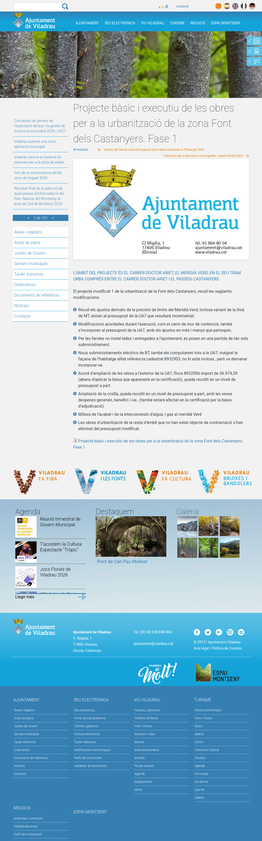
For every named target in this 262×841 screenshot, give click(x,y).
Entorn (199, 742)
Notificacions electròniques (92, 750)
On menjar (202, 774)
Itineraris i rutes (144, 734)
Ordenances (25, 284)
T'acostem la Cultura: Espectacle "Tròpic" (61, 546)
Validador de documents (90, 766)
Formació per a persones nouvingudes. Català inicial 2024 (203, 156)
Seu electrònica (84, 710)
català (218, 6)
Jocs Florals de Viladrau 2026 (55, 571)
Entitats (139, 758)
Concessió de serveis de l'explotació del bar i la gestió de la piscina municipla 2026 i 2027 (40, 126)
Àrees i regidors (28, 232)
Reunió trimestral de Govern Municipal (60, 521)
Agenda (139, 774)
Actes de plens (27, 242)
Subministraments (146, 750)
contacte (182, 6)
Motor (138, 790)
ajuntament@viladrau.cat (153, 644)
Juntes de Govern (30, 253)
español (227, 6)
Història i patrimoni (147, 710)
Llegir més (24, 596)
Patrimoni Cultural (207, 750)
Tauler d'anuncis (28, 274)
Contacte (22, 316)
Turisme (177, 23)
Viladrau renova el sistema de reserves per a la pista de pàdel (39, 160)
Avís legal (201, 648)
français (244, 6)
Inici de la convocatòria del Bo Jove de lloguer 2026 (38, 175)
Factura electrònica (87, 734)
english (235, 6)
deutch (252, 6)
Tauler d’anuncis (85, 742)
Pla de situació (144, 766)
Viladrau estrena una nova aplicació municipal (35, 144)
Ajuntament (87, 23)
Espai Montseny (225, 23)
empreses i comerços (28, 818)
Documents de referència (36, 295)
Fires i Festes (143, 726)
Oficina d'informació (208, 710)
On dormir (201, 782)
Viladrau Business (26, 826)
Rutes (198, 726)
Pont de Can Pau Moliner (122, 561)
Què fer (199, 790)
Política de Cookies (227, 648)
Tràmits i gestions (86, 726)
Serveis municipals (31, 263)
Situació (200, 758)
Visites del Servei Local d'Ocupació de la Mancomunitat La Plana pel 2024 (154, 149)
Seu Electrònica (120, 23)
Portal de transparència (89, 718)
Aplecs (199, 734)
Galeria (199, 797)
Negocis (197, 23)
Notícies (21, 305)
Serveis (139, 742)
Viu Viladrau (152, 23)
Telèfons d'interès (146, 718)
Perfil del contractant (88, 758)
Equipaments (143, 782)
